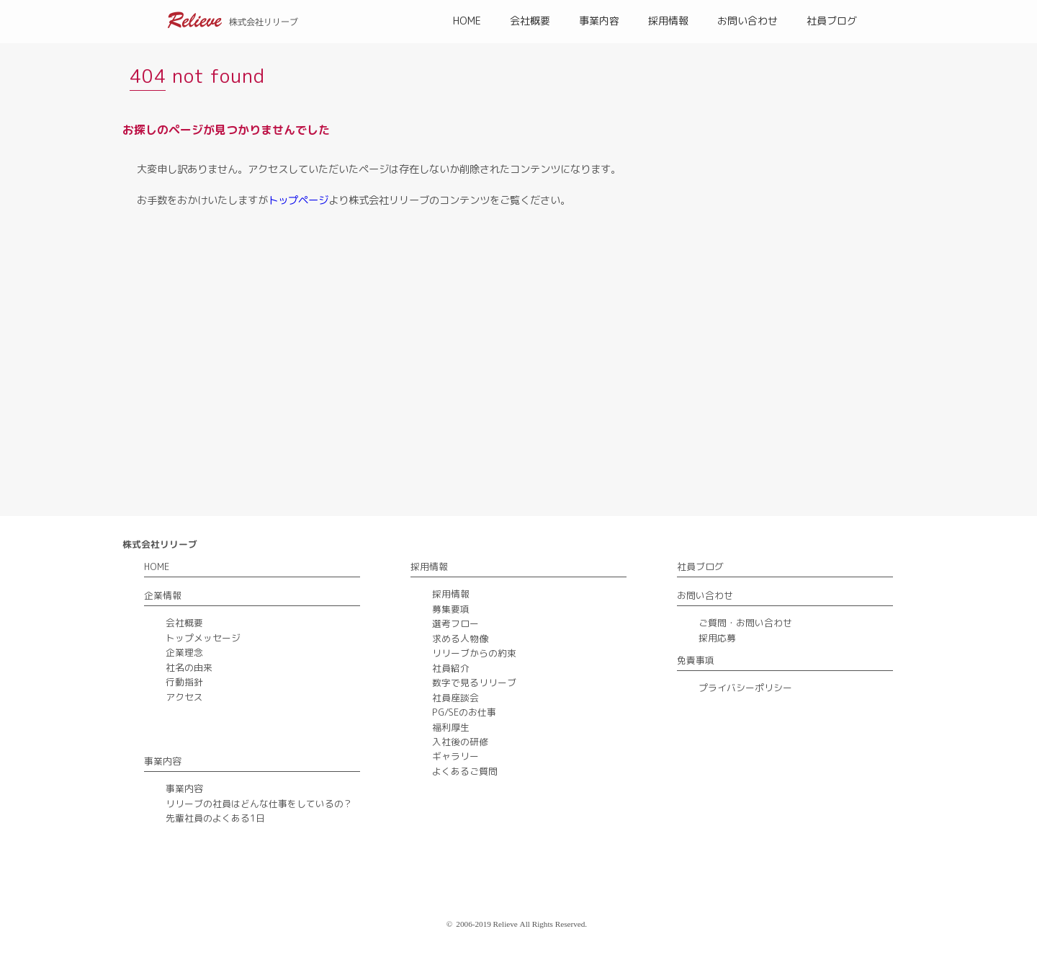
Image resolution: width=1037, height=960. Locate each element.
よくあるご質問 (465, 771)
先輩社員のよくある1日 (215, 818)
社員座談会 (455, 697)
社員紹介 (451, 668)
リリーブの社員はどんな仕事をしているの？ (259, 803)
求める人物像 (460, 638)
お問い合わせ (747, 20)
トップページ (298, 200)
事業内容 (599, 20)
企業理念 (184, 652)
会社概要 (530, 20)
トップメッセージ (203, 637)
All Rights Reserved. (554, 924)
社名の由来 (189, 667)
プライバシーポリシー (745, 687)
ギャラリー (455, 756)
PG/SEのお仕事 (464, 712)
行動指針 (184, 681)
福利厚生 (451, 727)
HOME (467, 20)
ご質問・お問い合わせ (745, 622)
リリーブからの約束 (474, 652)
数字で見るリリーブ (474, 682)
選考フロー (455, 623)
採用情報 (668, 20)
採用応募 (717, 637)
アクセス (184, 696)
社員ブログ (832, 20)
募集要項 (451, 609)
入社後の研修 (460, 741)
